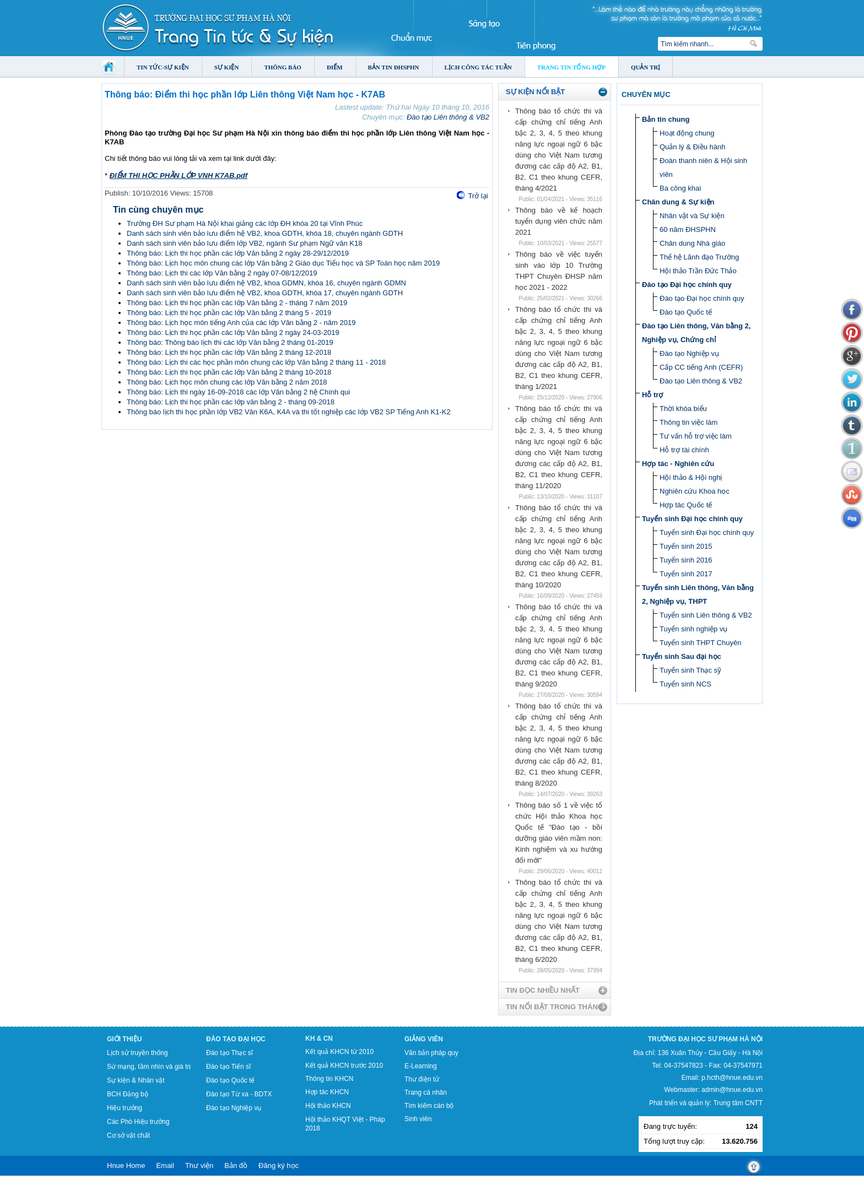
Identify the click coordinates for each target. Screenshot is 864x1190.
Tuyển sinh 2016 (686, 560)
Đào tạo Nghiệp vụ (689, 353)
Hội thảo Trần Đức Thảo (698, 271)
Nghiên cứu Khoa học (695, 491)
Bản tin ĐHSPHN (393, 67)
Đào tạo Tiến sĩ (228, 1066)
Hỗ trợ (652, 395)
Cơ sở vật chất (128, 1135)
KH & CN (319, 1038)
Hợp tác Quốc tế (686, 505)
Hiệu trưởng (124, 1108)
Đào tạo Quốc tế (686, 312)
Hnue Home (126, 1165)
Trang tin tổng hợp (571, 67)
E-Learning (420, 1066)
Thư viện (199, 1165)
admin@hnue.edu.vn (732, 1090)
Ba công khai (680, 188)
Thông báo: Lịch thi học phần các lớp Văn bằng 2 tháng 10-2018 (229, 372)
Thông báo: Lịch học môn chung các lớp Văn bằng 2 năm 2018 (227, 382)
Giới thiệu (124, 1039)
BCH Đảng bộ (127, 1094)
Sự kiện (226, 67)
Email (165, 1165)
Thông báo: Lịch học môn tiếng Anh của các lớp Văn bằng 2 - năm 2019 (241, 322)
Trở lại (478, 196)
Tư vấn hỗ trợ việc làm (696, 436)
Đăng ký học (278, 1165)
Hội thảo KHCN (328, 1106)
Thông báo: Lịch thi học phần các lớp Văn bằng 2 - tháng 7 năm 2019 (237, 303)
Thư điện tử (421, 1079)
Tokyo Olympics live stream (40, 1186)
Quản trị (645, 67)
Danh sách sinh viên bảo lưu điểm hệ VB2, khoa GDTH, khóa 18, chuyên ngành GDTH (265, 233)
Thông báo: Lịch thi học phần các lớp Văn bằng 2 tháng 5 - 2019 (229, 313)
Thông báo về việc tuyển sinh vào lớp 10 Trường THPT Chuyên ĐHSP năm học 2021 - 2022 (558, 270)
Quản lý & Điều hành (693, 147)
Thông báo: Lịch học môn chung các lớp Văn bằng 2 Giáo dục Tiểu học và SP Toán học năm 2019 (283, 263)
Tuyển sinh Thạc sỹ (690, 670)
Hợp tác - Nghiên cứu (678, 463)
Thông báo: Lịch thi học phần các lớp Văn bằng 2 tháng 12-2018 (229, 352)
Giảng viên (423, 1039)
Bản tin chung (665, 119)
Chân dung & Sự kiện (678, 202)
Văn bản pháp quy (431, 1053)
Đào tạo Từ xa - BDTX (239, 1094)
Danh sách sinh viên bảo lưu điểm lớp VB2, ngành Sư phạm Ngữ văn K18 (244, 243)
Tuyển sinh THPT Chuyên (700, 643)
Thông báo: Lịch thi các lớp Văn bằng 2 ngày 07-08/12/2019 (222, 273)
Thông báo (282, 67)
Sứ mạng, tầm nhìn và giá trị (149, 1066)
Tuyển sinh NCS (685, 684)
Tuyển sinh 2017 (686, 574)
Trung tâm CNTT (738, 1103)
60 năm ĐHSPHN (688, 229)
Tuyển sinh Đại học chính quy (692, 519)
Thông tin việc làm (688, 422)
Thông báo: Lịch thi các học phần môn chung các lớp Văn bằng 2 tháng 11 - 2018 (256, 362)
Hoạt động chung (687, 133)
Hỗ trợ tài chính (684, 450)
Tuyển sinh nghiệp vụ (693, 629)
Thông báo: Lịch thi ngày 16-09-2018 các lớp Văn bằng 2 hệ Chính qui (238, 392)
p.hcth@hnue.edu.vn (732, 1077)
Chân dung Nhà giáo (692, 243)
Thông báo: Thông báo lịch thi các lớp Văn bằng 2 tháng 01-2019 (230, 342)
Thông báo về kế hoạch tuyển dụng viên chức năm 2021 (558, 221)
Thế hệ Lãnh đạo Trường (699, 257)
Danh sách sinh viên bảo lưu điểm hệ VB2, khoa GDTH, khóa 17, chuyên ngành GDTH (265, 293)
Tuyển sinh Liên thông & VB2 (706, 615)
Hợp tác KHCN (327, 1092)
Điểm (335, 67)
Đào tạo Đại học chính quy (687, 284)
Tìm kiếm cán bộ (428, 1106)
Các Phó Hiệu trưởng (138, 1122)
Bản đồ (235, 1165)
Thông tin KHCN (329, 1079)
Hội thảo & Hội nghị (691, 477)
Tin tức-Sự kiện (163, 67)
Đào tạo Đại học (236, 1039)
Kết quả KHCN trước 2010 (344, 1065)
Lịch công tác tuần (478, 67)
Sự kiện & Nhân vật (136, 1080)
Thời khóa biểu (683, 408)
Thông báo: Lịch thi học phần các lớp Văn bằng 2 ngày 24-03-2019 (233, 332)
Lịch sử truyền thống (137, 1053)
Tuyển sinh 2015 (686, 546)
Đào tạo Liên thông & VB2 (448, 117)
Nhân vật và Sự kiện (692, 216)
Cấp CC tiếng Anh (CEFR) (701, 367)
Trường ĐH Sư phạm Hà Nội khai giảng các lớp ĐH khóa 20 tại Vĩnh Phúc (245, 223)
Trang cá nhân (425, 1092)
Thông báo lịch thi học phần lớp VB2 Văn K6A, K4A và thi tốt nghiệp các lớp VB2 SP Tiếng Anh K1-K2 (289, 412)
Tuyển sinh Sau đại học (681, 656)
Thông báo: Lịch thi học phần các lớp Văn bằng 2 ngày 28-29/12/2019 (238, 253)
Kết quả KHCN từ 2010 (339, 1052)
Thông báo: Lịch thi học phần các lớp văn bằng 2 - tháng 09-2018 (230, 402)
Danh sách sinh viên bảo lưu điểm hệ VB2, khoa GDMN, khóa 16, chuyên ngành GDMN (266, 283)
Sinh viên (417, 1119)
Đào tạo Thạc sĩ (229, 1053)
